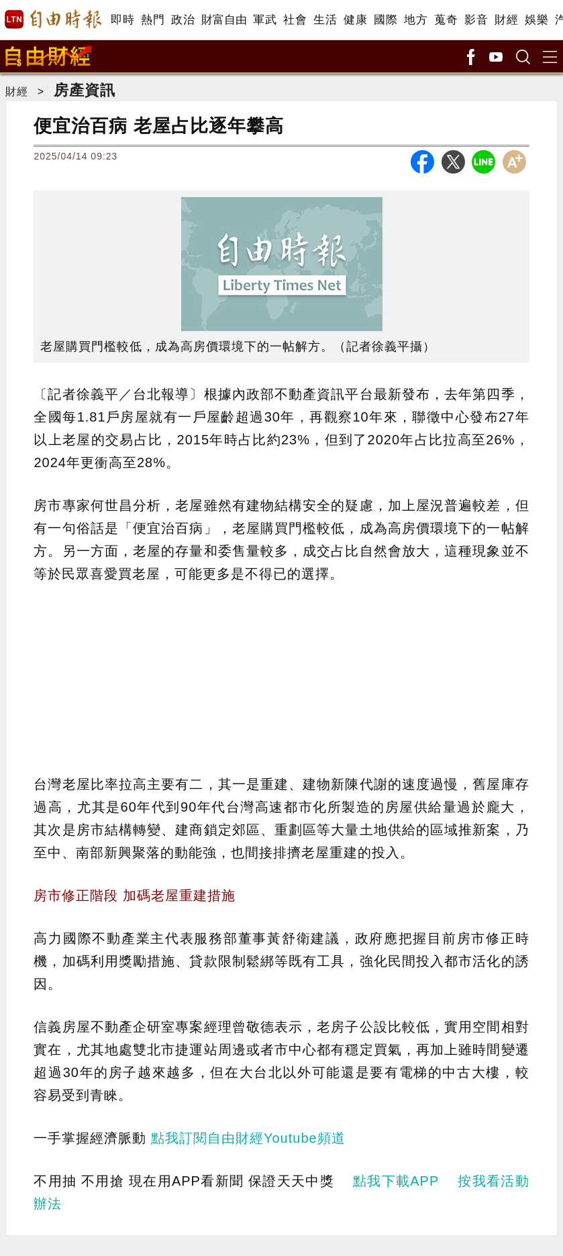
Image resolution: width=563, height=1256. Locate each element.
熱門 (152, 19)
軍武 (264, 19)
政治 (183, 19)
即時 (122, 19)
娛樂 (536, 19)
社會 (295, 19)
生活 (325, 19)
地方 (415, 19)
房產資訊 (84, 90)
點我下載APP (396, 1181)
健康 (355, 19)
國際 (385, 19)
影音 (476, 19)
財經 (506, 19)
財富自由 (223, 19)
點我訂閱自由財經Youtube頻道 (248, 1138)
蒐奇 (446, 19)
